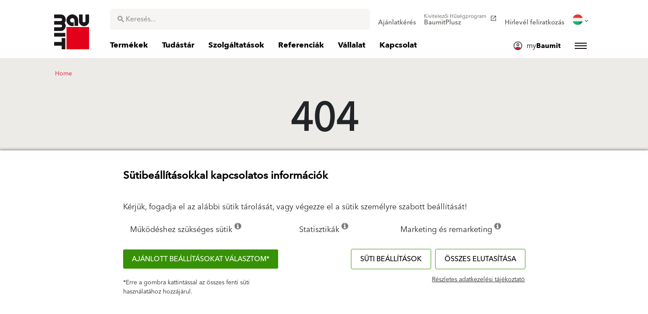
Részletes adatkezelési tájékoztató (478, 279)
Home (63, 73)
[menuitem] (397, 20)
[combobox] (240, 19)
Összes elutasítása (480, 259)
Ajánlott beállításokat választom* (200, 259)
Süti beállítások (391, 259)
